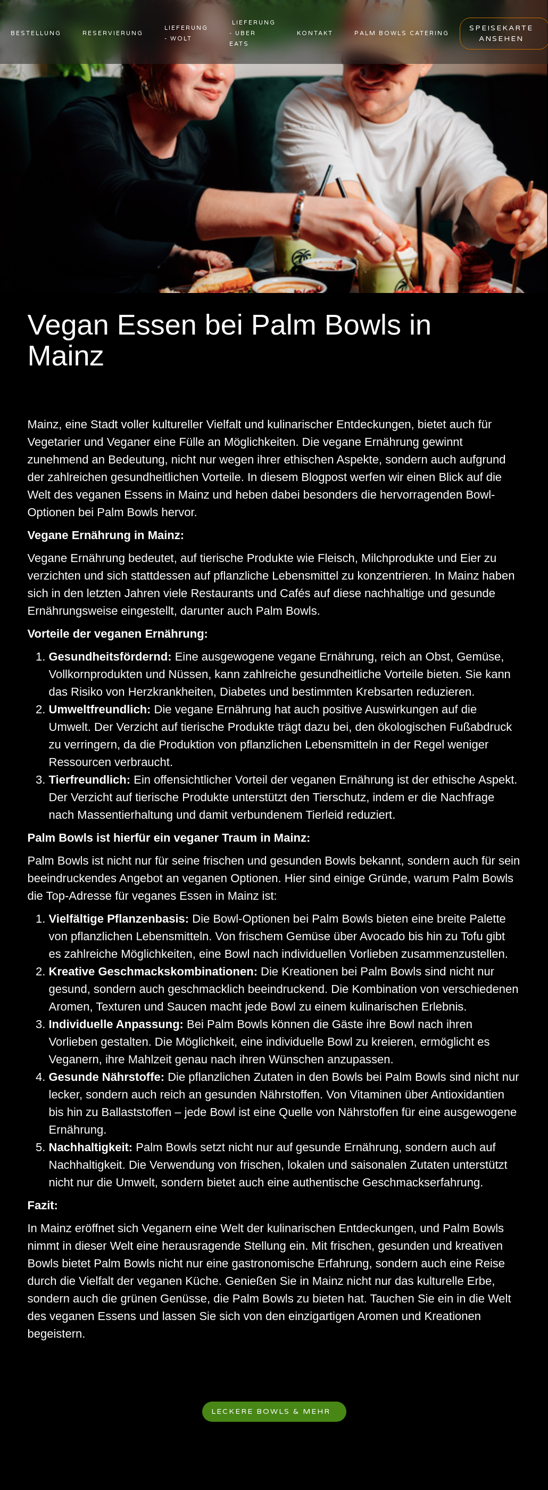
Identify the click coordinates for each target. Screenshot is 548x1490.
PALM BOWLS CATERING (401, 33)
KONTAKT (315, 33)
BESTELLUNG (36, 33)
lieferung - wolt (186, 33)
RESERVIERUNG (112, 33)
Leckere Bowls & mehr (270, 1411)
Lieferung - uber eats (252, 33)
